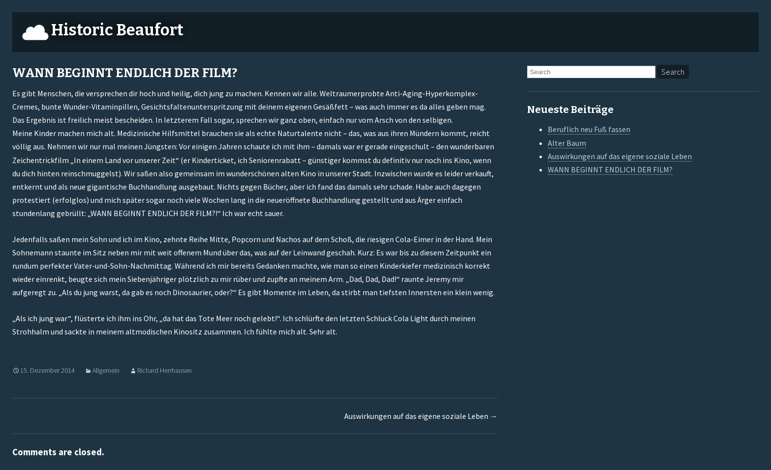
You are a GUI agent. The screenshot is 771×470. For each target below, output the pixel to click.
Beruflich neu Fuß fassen (589, 129)
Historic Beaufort (117, 30)
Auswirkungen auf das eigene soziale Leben (421, 416)
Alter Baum (567, 143)
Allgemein (105, 370)
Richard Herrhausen (164, 370)
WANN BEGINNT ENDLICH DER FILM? (610, 169)
